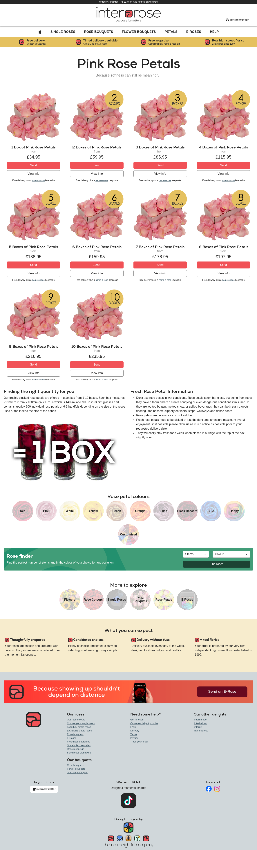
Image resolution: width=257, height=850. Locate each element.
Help (214, 32)
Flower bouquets (76, 768)
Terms (133, 734)
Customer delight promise (144, 723)
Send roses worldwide (79, 752)
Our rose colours (76, 719)
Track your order (139, 741)
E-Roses (193, 32)
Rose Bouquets (98, 32)
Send (33, 165)
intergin (198, 727)
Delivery (134, 730)
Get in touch (137, 719)
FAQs (133, 727)
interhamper (200, 719)
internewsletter (237, 19)
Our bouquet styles (77, 772)
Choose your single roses (81, 723)
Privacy (134, 738)
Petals (171, 32)
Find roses (217, 564)
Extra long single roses (79, 730)
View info (33, 173)
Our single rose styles (79, 745)
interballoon (200, 723)
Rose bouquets (75, 734)
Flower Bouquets (139, 32)
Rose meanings (75, 749)
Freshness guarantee (78, 741)
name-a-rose (38, 180)
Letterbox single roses (79, 727)
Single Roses (62, 32)
